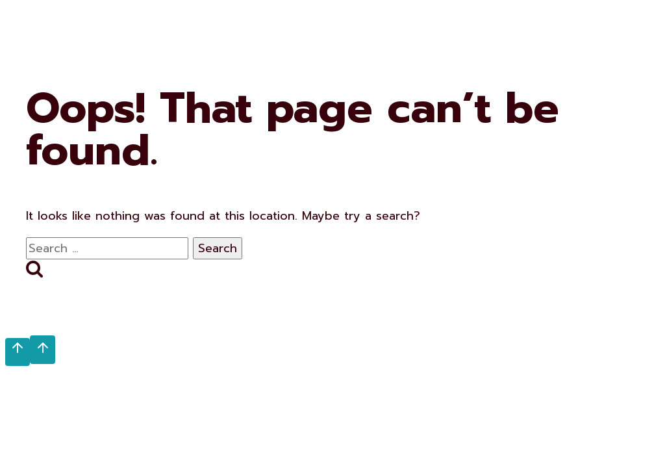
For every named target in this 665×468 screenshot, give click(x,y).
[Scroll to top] (17, 351)
